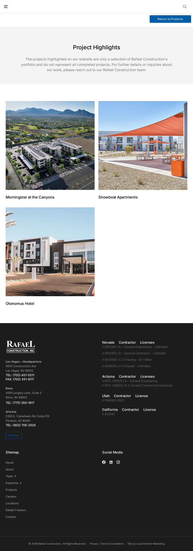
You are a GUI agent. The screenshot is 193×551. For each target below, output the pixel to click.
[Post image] (50, 145)
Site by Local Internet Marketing (146, 543)
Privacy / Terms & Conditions (107, 543)
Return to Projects (170, 19)
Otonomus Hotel (20, 303)
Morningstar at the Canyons (30, 197)
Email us (13, 435)
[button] (6, 6)
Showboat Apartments (118, 197)
